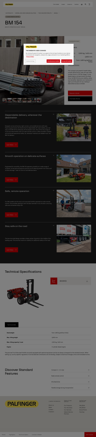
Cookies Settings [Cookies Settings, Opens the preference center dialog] (30, 61)
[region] (49, 54)
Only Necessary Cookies (53, 61)
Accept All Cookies (66, 61)
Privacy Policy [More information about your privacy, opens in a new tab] (30, 56)
